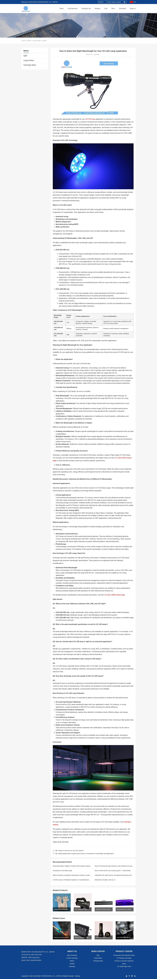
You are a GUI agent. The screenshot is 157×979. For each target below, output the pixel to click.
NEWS (29, 40)
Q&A (25, 56)
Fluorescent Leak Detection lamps (124, 955)
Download (122, 8)
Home (62, 8)
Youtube (72, 963)
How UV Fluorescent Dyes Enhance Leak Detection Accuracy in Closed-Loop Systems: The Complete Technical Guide (114, 866)
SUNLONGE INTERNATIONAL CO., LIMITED (47, 976)
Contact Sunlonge (71, 958)
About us (133, 8)
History (72, 961)
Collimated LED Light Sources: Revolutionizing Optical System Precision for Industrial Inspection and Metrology (114, 875)
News (113, 8)
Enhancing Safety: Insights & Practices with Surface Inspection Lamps (72, 866)
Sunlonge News (29, 65)
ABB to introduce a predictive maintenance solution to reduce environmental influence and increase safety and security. (72, 875)
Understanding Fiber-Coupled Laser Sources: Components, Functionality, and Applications (86, 853)
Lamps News (37, 40)
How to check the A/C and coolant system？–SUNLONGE (113, 870)
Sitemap (77, 976)
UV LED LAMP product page (114, 595)
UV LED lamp (90, 119)
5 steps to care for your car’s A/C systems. (71, 850)
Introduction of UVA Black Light (62, 870)
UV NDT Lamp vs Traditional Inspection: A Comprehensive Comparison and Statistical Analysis (72, 880)
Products (97, 8)
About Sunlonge (72, 955)
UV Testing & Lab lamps (124, 958)
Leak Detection (72, 8)
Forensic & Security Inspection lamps (124, 962)
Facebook (72, 966)
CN (133, 2)
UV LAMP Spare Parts (124, 966)
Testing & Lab (86, 8)
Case (105, 8)
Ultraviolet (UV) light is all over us (105, 880)
